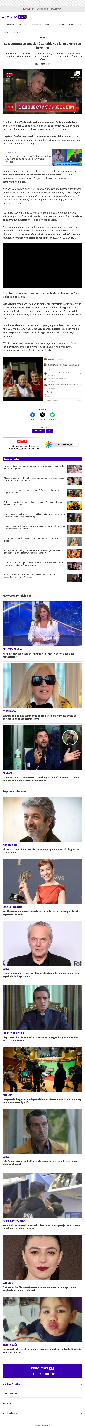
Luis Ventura (38, 431)
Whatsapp (52, 416)
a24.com (57, 9)
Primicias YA (6, 32)
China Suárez (23, 25)
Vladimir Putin (36, 25)
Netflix (47, 25)
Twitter (42, 416)
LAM (49, 431)
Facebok (32, 416)
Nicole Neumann (9, 25)
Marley (71, 25)
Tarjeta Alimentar (59, 25)
